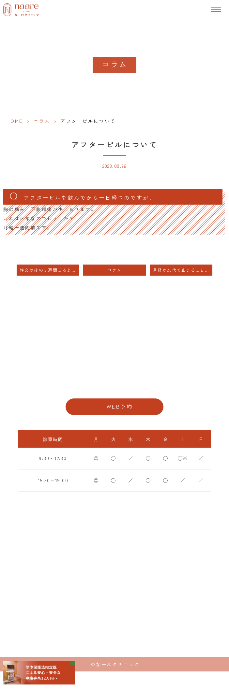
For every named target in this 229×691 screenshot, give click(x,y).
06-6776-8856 (114, 386)
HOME (15, 121)
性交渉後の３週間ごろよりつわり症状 (49, 270)
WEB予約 (120, 406)
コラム (42, 121)
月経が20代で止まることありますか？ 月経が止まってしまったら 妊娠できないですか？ (182, 270)
